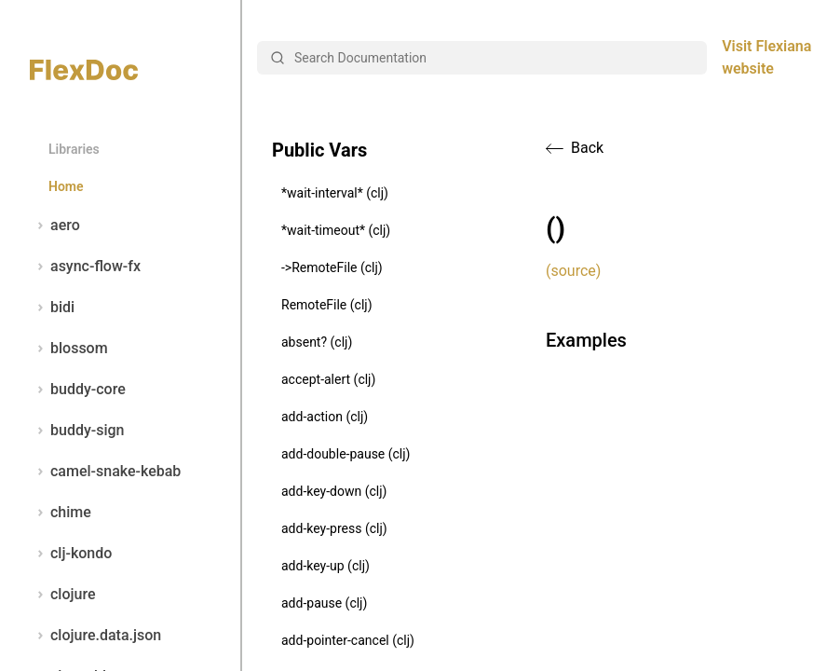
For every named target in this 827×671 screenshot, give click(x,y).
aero (55, 225)
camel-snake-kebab (105, 471)
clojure (63, 594)
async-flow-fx (85, 266)
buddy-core (78, 389)
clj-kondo (71, 553)
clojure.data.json (95, 635)
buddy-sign (77, 430)
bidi (52, 307)
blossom (69, 348)
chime (60, 512)
